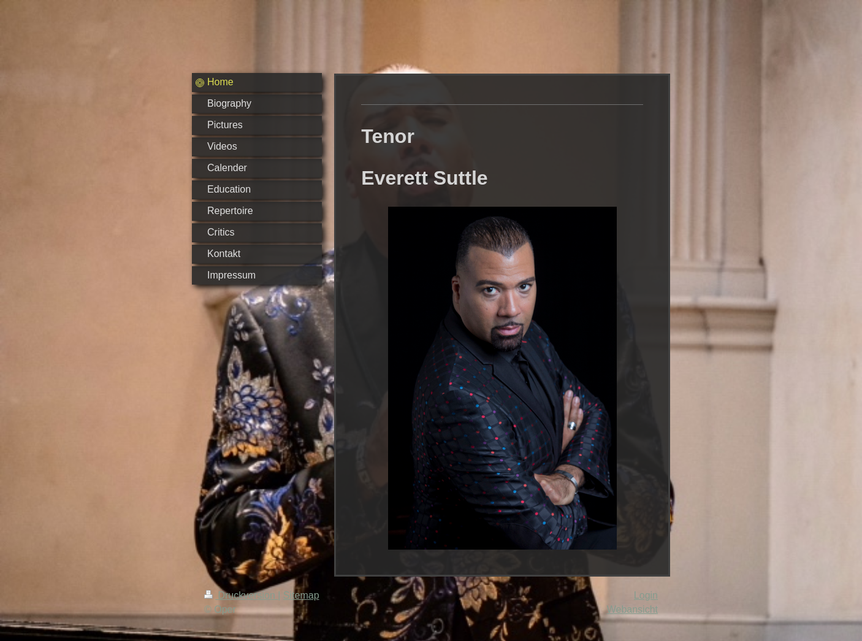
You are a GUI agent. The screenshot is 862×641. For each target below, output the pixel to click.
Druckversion (241, 595)
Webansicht (632, 609)
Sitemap (301, 595)
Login (646, 595)
